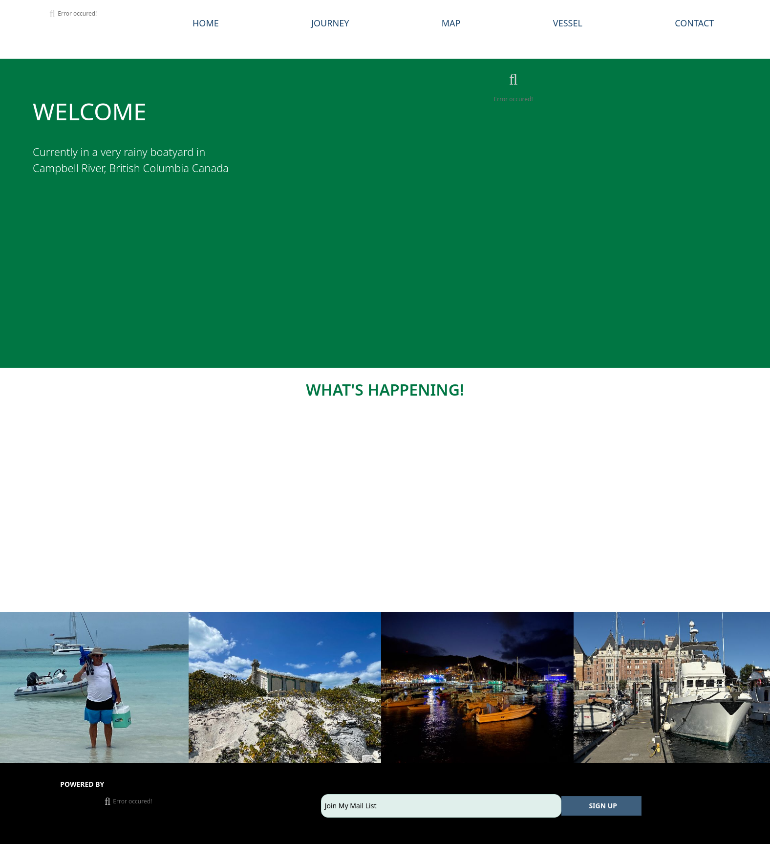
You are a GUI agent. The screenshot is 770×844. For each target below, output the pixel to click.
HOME (205, 23)
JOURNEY (330, 23)
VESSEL (567, 23)
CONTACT (694, 23)
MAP (451, 23)
